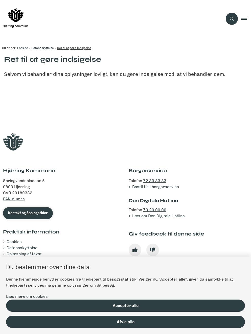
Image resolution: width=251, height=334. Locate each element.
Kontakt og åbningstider (28, 213)
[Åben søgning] (232, 19)
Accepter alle (126, 305)
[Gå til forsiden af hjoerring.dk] (109, 18)
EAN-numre (14, 199)
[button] (246, 19)
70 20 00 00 (154, 209)
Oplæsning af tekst (24, 253)
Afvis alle (125, 321)
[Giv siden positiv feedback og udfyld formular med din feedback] (135, 250)
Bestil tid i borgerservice (155, 186)
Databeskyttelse (22, 247)
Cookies (14, 241)
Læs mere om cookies (27, 296)
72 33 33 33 (154, 180)
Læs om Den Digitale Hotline (158, 215)
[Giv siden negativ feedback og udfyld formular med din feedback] (152, 250)
